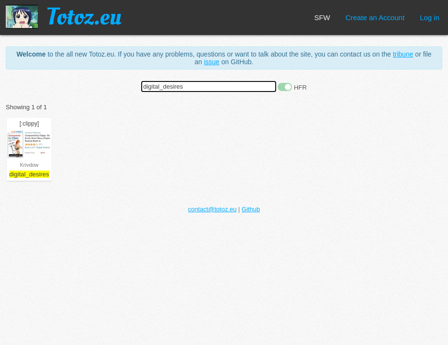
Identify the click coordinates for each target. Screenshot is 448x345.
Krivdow (29, 165)
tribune (403, 54)
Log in (429, 17)
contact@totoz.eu (212, 209)
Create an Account (375, 17)
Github (251, 209)
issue (212, 62)
